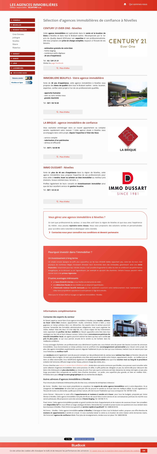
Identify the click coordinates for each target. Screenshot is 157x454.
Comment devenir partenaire (84, 439)
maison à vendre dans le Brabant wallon (73, 365)
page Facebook (57, 63)
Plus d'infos (64, 68)
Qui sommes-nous (138, 4)
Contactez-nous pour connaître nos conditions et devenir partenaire (85, 232)
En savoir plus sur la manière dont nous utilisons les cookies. (115, 451)
